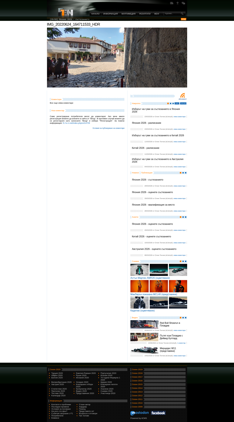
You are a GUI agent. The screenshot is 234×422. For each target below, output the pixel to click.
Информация (110, 14)
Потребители (57, 416)
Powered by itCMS (138, 418)
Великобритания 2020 (61, 382)
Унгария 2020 (82, 382)
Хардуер (83, 407)
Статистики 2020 (59, 389)
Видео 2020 (81, 391)
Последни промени (60, 407)
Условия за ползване (61, 409)
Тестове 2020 (57, 393)
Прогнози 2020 (58, 391)
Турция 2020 (57, 373)
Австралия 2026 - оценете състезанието (154, 249)
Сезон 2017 (137, 377)
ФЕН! (156, 14)
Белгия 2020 (57, 378)
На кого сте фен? (59, 411)
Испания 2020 (82, 378)
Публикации (146, 173)
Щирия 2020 (106, 382)
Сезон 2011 (137, 399)
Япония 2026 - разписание (146, 123)
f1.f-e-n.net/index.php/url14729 (76, 123)
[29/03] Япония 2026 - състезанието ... (72, 19)
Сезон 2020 (55, 369)
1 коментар (181, 343)
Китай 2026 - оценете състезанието (151, 236)
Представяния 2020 (85, 393)
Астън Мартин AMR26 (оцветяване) (150, 278)
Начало (95, 14)
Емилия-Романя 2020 (86, 373)
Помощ (82, 409)
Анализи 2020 (107, 389)
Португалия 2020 (108, 373)
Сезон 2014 (137, 388)
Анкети (135, 217)
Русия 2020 (81, 375)
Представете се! (86, 411)
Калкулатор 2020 (83, 389)
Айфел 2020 (57, 375)
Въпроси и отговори (88, 413)
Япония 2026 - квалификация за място (153, 204)
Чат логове (84, 416)
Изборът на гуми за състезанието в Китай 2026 (158, 135)
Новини (135, 173)
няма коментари (179, 116)
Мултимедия (128, 14)
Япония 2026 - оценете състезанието (152, 192)
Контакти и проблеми (61, 404)
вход (183, 19)
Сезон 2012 (137, 395)
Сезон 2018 (137, 373)
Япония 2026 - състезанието (147, 179)
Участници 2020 (108, 393)
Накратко (136, 103)
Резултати (144, 14)
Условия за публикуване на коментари (108, 128)
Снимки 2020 (107, 391)
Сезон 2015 (137, 384)
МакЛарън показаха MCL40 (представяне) (153, 294)
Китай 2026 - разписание (145, 148)
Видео (135, 317)
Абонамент (183, 99)
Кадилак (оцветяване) (142, 310)
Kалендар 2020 (58, 395)
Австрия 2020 (57, 384)
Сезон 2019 (137, 369)
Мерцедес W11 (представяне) (168, 349)
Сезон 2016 (137, 381)
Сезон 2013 (137, 392)
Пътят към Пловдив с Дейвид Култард (171, 337)
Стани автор (84, 404)
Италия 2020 (106, 375)
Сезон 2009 (137, 407)
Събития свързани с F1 (62, 413)
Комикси (55, 418)
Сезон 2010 (137, 403)
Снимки (135, 261)
